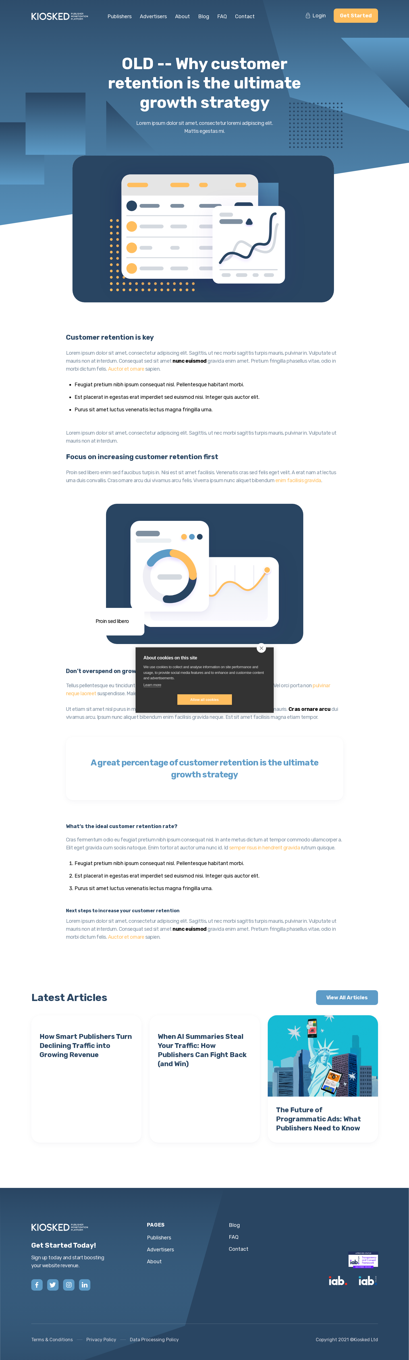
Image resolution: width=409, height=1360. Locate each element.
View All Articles (347, 997)
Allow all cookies (204, 699)
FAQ (222, 16)
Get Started (355, 16)
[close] (261, 648)
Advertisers (153, 16)
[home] (62, 16)
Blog (203, 16)
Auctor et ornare (126, 369)
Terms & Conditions (52, 1339)
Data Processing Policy (154, 1339)
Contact (245, 16)
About (182, 16)
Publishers (119, 16)
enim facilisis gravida (298, 480)
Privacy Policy (101, 1339)
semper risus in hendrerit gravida (264, 848)
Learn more (152, 684)
